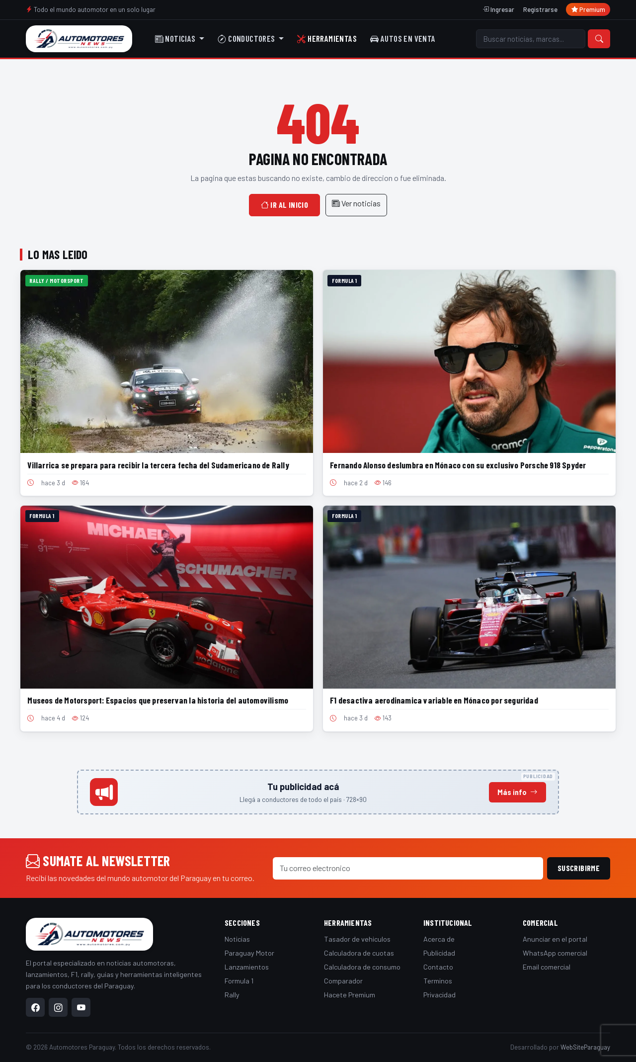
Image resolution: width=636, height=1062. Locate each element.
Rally (232, 994)
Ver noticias (356, 203)
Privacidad (439, 994)
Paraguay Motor (249, 953)
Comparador (343, 980)
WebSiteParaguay (585, 1047)
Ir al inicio (285, 204)
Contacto (438, 967)
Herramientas (327, 38)
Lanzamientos (247, 967)
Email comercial (546, 967)
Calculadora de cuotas (359, 953)
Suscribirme (578, 868)
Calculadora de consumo (362, 967)
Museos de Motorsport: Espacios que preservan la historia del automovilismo (157, 700)
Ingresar (498, 9)
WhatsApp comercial (555, 953)
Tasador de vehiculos (357, 939)
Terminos (437, 980)
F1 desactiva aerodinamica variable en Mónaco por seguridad (434, 700)
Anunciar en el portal (555, 939)
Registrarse (540, 9)
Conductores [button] (247, 38)
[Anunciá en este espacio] (318, 792)
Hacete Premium (349, 994)
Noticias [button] (176, 38)
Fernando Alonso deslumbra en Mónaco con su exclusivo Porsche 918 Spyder (458, 465)
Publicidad (439, 953)
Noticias (237, 939)
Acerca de (439, 939)
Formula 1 (239, 980)
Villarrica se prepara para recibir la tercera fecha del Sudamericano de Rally (158, 465)
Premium (588, 9)
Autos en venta (402, 38)
